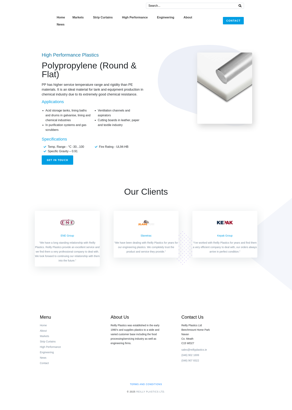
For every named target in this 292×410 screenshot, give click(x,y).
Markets (78, 17)
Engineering (165, 17)
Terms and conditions (146, 384)
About (188, 17)
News (61, 24)
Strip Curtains (103, 17)
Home (61, 17)
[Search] (240, 6)
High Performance (135, 17)
